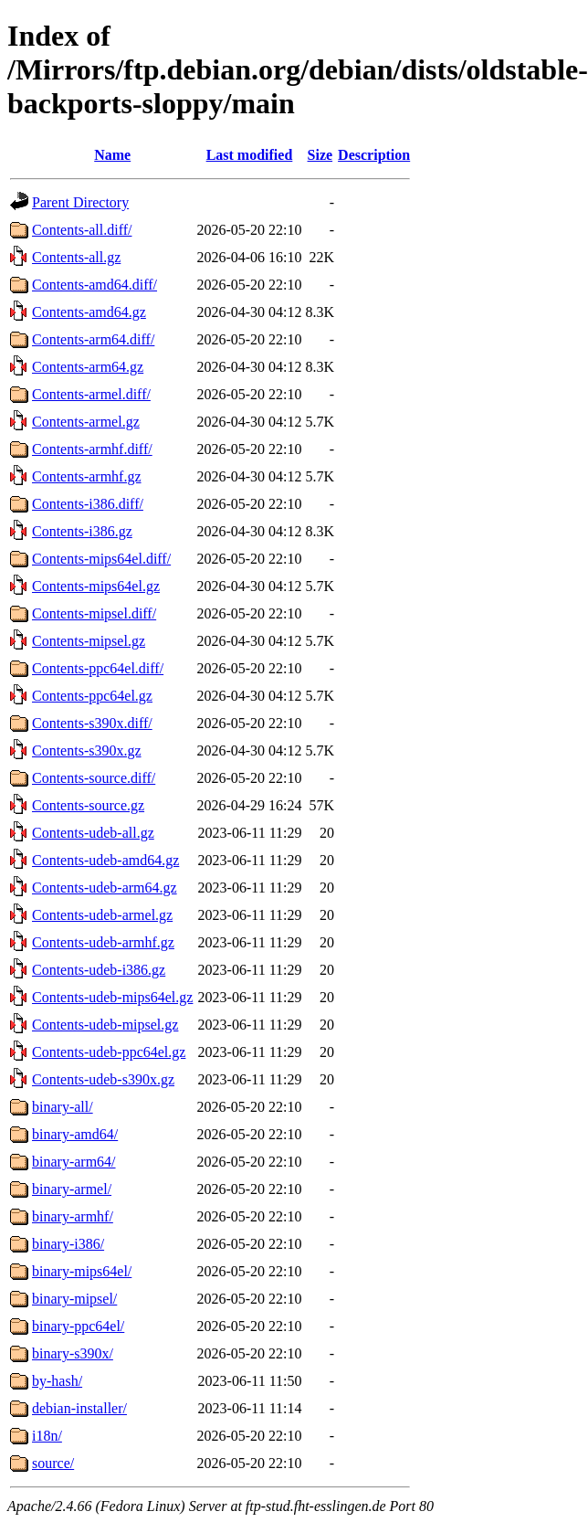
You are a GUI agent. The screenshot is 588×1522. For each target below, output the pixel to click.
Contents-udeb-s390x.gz (103, 1079)
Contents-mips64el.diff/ (101, 558)
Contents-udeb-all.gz (93, 832)
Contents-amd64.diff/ (94, 284)
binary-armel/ (71, 1189)
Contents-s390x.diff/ (92, 723)
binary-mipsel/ (74, 1298)
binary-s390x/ (72, 1353)
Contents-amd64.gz (89, 312)
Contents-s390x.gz (87, 750)
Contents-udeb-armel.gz (102, 915)
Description (374, 155)
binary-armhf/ (72, 1216)
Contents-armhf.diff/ (92, 449)
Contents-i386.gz (82, 531)
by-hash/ (57, 1381)
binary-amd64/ (75, 1134)
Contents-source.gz (88, 805)
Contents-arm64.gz (87, 367)
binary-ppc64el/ (78, 1326)
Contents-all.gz (76, 257)
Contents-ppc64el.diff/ (97, 668)
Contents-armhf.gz (87, 476)
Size (320, 155)
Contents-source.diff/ (93, 778)
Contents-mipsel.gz (88, 641)
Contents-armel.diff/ (91, 394)
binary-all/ (62, 1107)
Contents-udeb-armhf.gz (103, 942)
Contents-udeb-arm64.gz (104, 887)
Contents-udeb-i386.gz (98, 970)
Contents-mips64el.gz (96, 586)
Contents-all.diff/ (81, 230)
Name (112, 155)
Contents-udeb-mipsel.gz (105, 1024)
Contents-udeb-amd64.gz (105, 860)
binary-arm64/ (74, 1161)
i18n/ (47, 1435)
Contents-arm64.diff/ (93, 339)
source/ (53, 1463)
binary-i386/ (68, 1244)
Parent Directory (80, 202)
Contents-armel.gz (86, 421)
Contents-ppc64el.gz (92, 695)
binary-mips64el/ (81, 1271)
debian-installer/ (79, 1408)
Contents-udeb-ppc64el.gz (108, 1052)
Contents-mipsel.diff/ (94, 613)
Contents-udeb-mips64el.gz (112, 997)
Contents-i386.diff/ (87, 504)
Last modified (249, 155)
